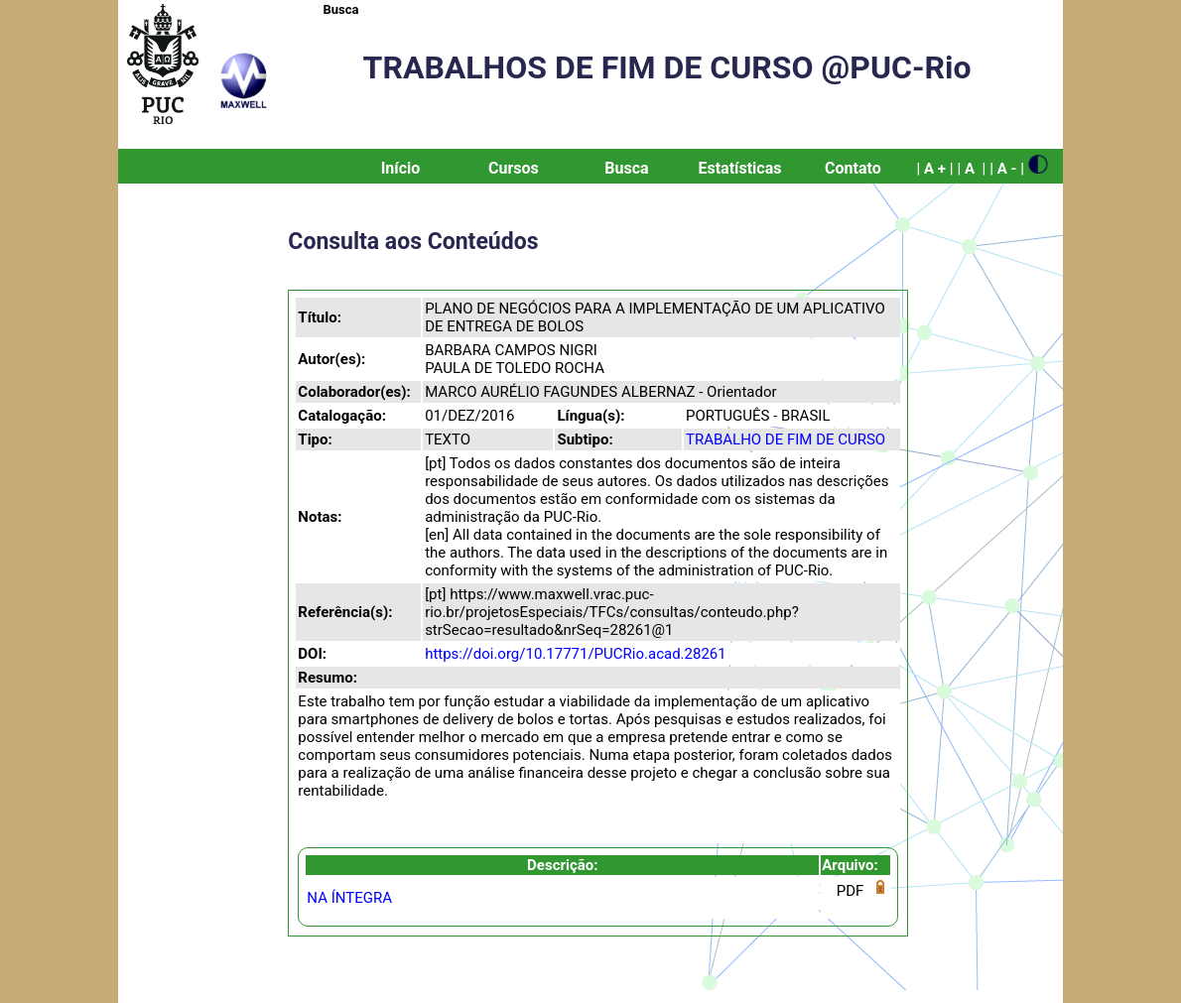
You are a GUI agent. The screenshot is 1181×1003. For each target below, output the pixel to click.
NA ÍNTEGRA (349, 898)
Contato (853, 168)
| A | (971, 169)
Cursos (513, 168)
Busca (341, 9)
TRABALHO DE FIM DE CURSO (785, 439)
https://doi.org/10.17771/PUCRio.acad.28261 (575, 654)
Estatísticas (739, 168)
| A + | (934, 169)
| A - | (1006, 169)
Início (401, 168)
